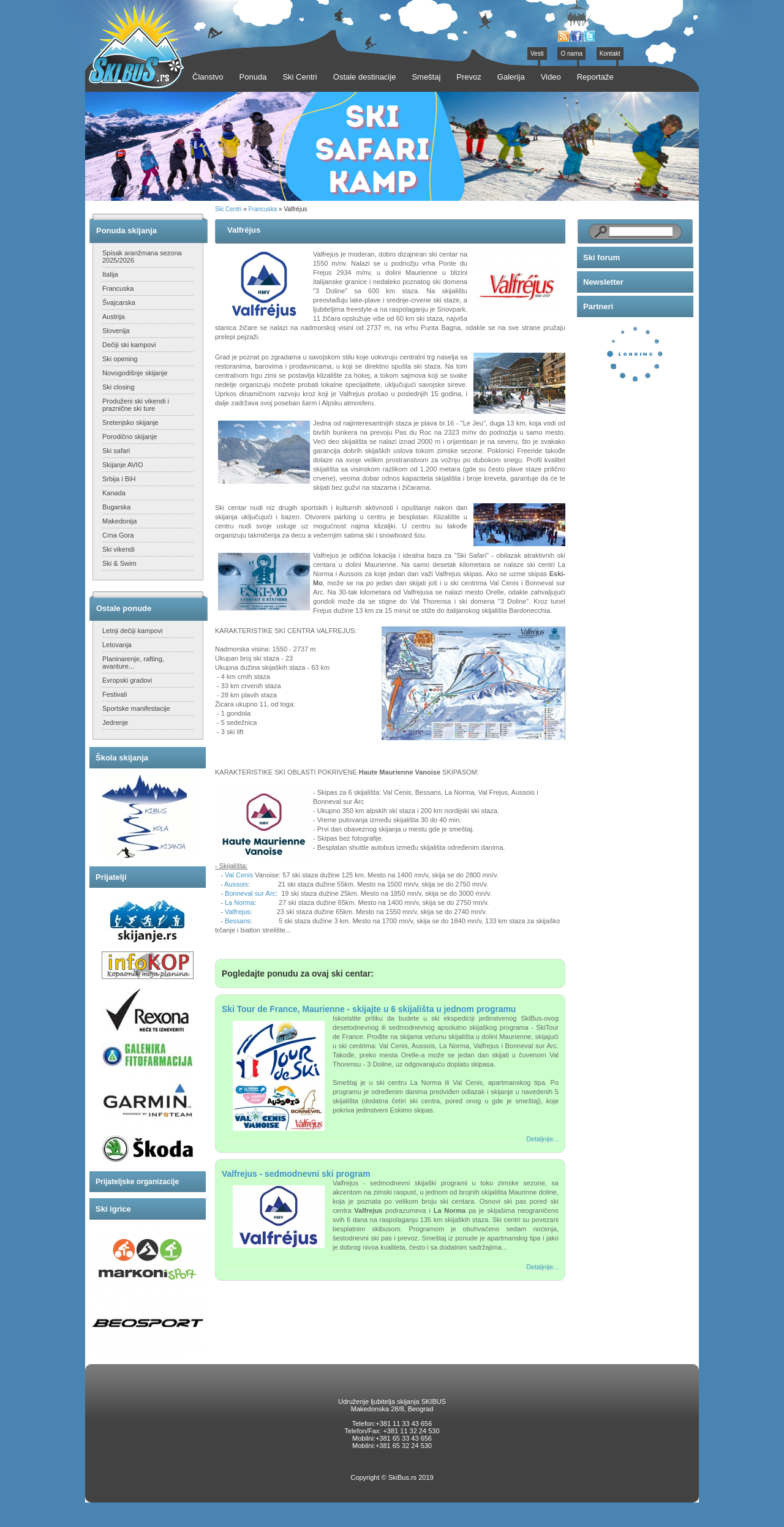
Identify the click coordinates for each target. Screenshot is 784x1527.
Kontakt (610, 53)
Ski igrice (113, 1209)
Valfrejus (238, 911)
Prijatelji (111, 877)
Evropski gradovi (127, 680)
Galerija (511, 76)
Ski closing (118, 387)
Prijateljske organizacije (137, 1181)
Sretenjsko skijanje (130, 422)
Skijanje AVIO (122, 464)
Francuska (118, 288)
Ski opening (120, 358)
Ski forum (601, 257)
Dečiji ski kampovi (129, 344)
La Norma (239, 902)
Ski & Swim (119, 563)
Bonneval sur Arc (250, 893)
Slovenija (116, 330)
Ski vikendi (118, 549)
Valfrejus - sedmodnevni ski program (296, 1174)
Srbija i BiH (118, 478)
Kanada (114, 493)
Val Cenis (239, 875)
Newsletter (603, 282)
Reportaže (595, 76)
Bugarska (116, 507)
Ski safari (116, 450)
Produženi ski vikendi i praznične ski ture (135, 404)
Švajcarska (118, 302)
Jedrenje (115, 722)
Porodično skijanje (129, 436)
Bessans (238, 921)
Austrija (113, 316)
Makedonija (119, 521)
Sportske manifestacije (136, 708)
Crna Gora (118, 535)
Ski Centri (228, 209)
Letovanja (117, 644)
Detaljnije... (542, 1138)
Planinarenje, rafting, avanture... (133, 662)
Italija (110, 274)
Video (551, 76)
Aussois (236, 884)
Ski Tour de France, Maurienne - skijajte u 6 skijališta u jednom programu (369, 1009)
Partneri (598, 306)
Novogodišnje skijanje (134, 373)
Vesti (537, 53)
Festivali (114, 694)
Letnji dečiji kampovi (132, 630)
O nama (571, 53)
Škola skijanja (122, 757)
